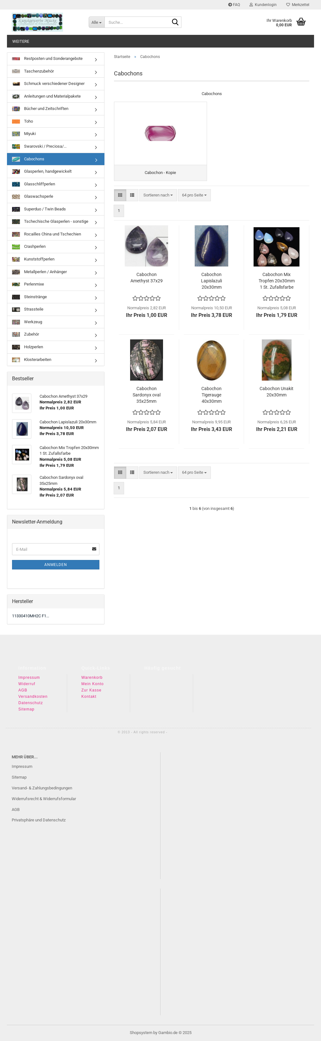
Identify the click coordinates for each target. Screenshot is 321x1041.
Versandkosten (32, 696)
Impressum (29, 677)
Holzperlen (27, 347)
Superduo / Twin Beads (39, 209)
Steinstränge (29, 296)
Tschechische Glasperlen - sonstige (50, 221)
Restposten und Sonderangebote (47, 58)
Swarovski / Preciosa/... (39, 146)
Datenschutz (30, 703)
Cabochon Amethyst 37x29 (146, 277)
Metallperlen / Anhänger (39, 271)
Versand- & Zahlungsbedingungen (42, 788)
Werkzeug (27, 322)
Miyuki (24, 133)
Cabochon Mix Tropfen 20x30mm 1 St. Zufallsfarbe (277, 281)
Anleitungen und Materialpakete (46, 96)
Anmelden (55, 564)
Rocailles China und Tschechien (46, 234)
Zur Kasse (91, 690)
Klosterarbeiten (31, 359)
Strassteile (27, 309)
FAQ (234, 5)
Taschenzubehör (33, 71)
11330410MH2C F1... (30, 616)
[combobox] (158, 195)
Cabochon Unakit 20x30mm (276, 391)
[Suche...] (96, 22)
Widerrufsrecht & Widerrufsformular (44, 798)
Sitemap (26, 709)
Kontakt (89, 696)
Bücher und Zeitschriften (40, 108)
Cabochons (28, 159)
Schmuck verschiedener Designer (48, 83)
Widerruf (26, 684)
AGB (22, 690)
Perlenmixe (28, 284)
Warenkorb (92, 677)
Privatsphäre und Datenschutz (39, 820)
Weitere (20, 41)
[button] (120, 195)
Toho (22, 121)
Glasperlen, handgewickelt (42, 171)
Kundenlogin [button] (263, 5)
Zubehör (25, 334)
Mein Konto (92, 684)
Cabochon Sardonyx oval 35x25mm (146, 395)
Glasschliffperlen (33, 184)
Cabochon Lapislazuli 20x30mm (211, 281)
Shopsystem (141, 1032)
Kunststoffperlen (33, 259)
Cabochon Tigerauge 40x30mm (211, 395)
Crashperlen (29, 246)
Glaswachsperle (32, 196)
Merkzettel (297, 5)
